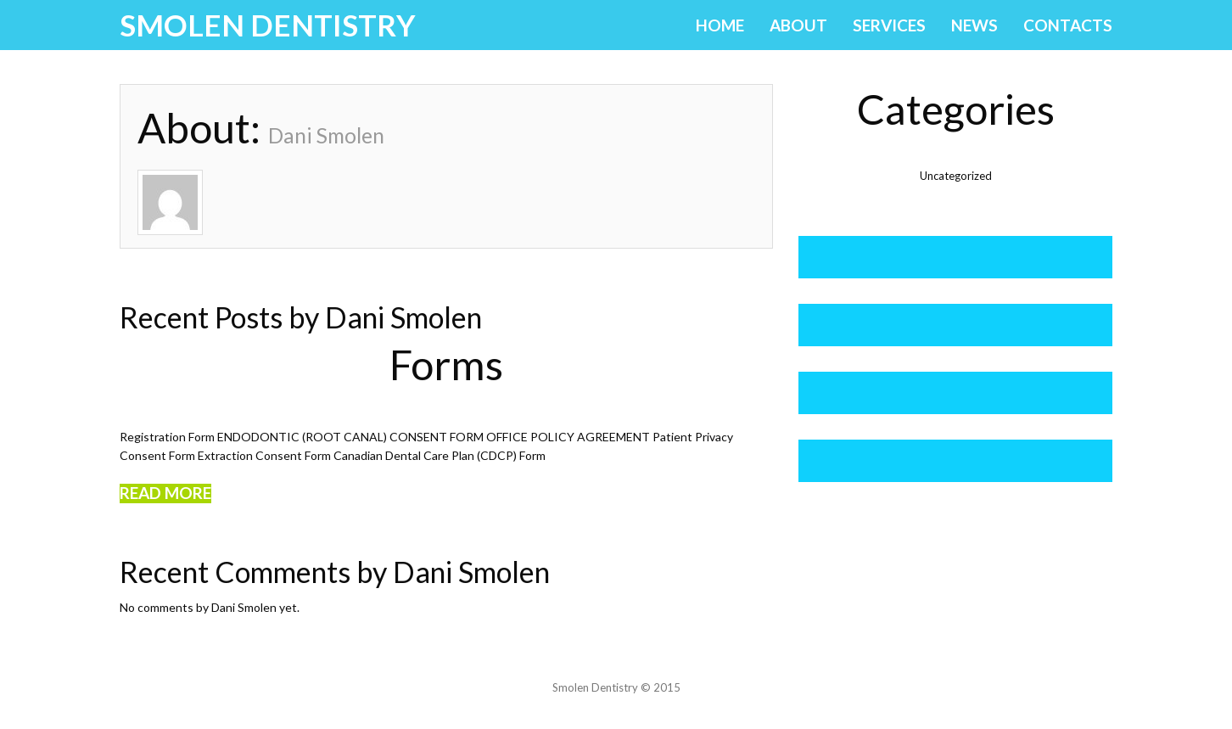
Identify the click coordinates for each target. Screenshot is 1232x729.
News (974, 25)
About (798, 25)
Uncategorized (956, 175)
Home (720, 25)
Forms (446, 364)
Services (889, 25)
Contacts (1067, 25)
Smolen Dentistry (268, 24)
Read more (165, 493)
